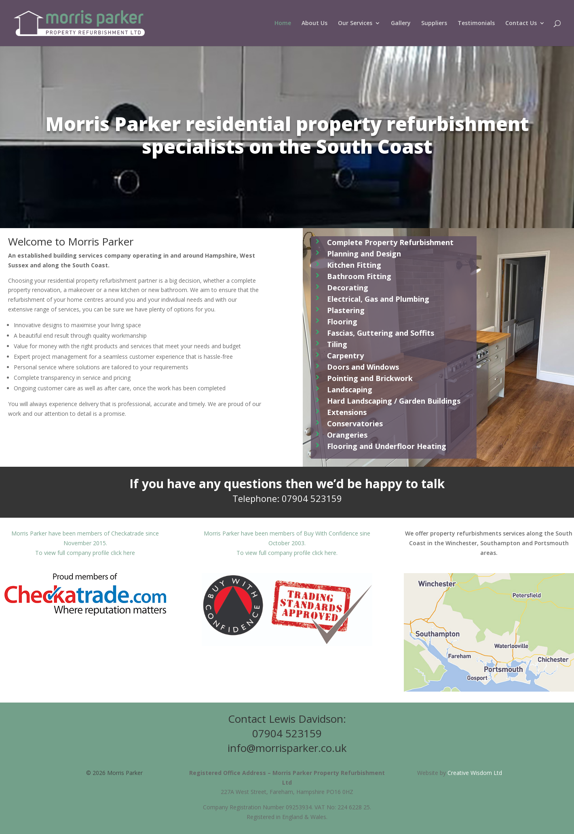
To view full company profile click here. (287, 553)
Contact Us (521, 23)
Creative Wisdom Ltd (474, 773)
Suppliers (434, 23)
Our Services (355, 23)
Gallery (401, 23)
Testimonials (476, 23)
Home (282, 23)
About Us (314, 23)
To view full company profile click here (85, 553)
